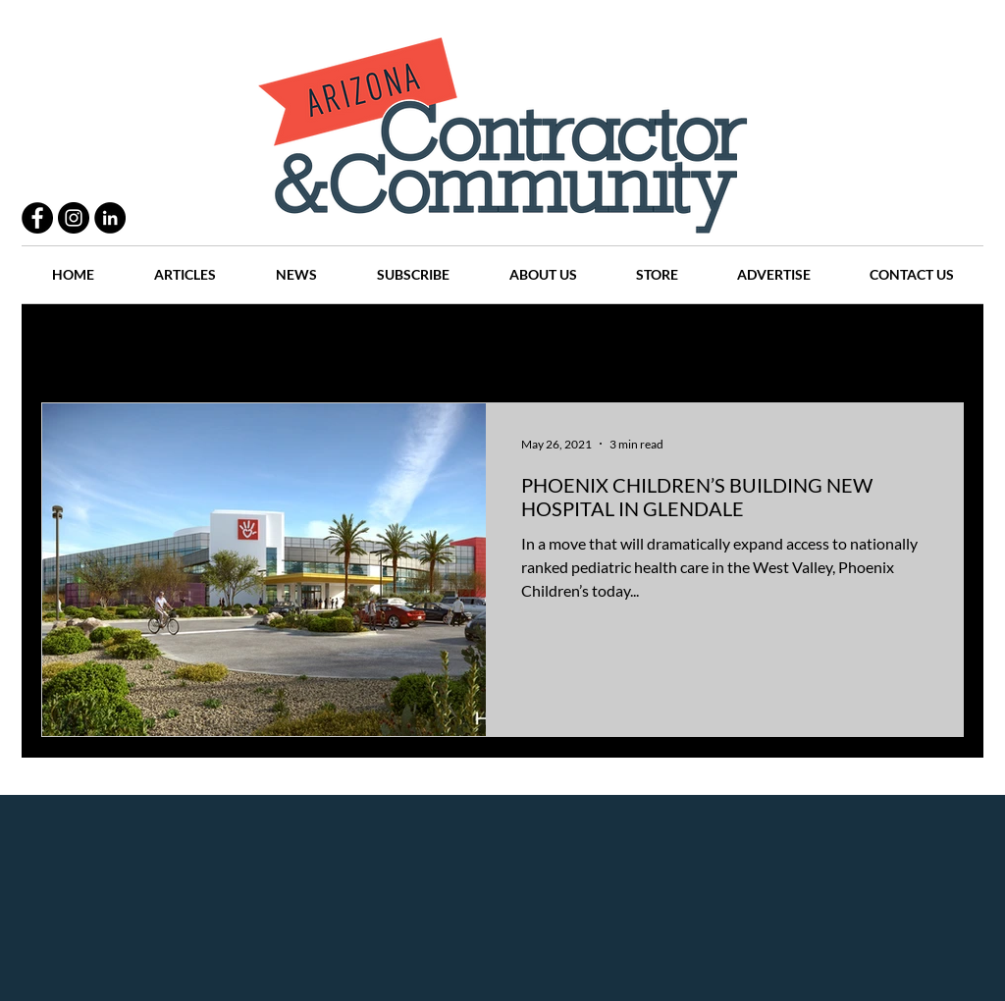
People (252, 344)
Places (668, 344)
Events (854, 344)
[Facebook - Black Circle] (37, 218)
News (592, 344)
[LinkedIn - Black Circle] (110, 218)
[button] (938, 346)
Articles (512, 344)
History (425, 344)
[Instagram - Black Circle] (73, 218)
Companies (761, 344)
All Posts (68, 344)
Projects (337, 344)
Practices (162, 344)
